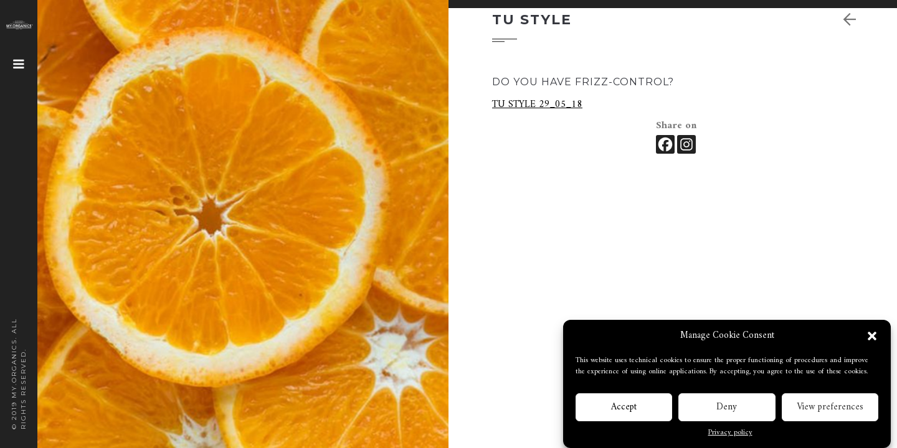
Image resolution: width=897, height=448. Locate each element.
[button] (872, 337)
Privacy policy (730, 434)
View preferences (830, 408)
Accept (624, 408)
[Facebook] (665, 144)
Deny (726, 408)
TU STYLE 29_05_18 (537, 104)
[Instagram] (686, 144)
